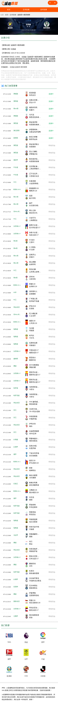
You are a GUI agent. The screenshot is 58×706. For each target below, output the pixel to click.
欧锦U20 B (17, 189)
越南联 (15, 359)
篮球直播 (43, 9)
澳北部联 (16, 130)
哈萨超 (15, 388)
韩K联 (15, 241)
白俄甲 (15, 447)
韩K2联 (15, 256)
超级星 (17, 67)
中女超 (15, 167)
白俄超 (15, 439)
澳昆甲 (15, 160)
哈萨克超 (16, 395)
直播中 (51, 94)
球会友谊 (16, 307)
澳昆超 (15, 123)
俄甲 (15, 454)
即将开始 (52, 145)
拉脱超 (12, 67)
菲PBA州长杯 (17, 211)
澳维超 (15, 101)
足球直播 (26, 9)
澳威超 (15, 94)
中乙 (15, 182)
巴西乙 (15, 484)
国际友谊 (16, 601)
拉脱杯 (15, 587)
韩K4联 (15, 108)
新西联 (15, 138)
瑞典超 (15, 329)
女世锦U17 (17, 226)
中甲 (15, 292)
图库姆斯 (24, 67)
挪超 (15, 366)
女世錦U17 (17, 373)
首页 (8, 9)
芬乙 (15, 410)
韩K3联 (15, 197)
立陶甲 (15, 616)
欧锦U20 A (17, 285)
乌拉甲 (15, 535)
